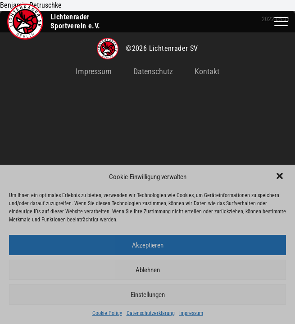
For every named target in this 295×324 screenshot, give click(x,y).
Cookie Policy (107, 313)
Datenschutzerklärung (151, 313)
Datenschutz (153, 71)
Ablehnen (148, 270)
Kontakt (207, 71)
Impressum (191, 313)
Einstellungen (148, 295)
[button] (280, 176)
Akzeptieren (147, 245)
